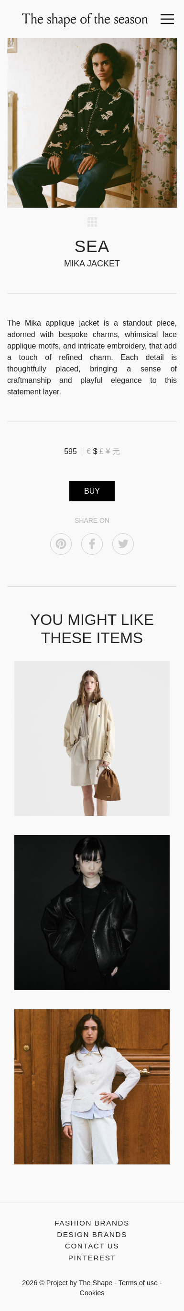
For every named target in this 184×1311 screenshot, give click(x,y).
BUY (92, 491)
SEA (92, 246)
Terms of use (138, 1283)
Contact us (92, 1246)
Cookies (92, 1293)
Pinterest (92, 1258)
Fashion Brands (92, 1223)
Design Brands (92, 1234)
